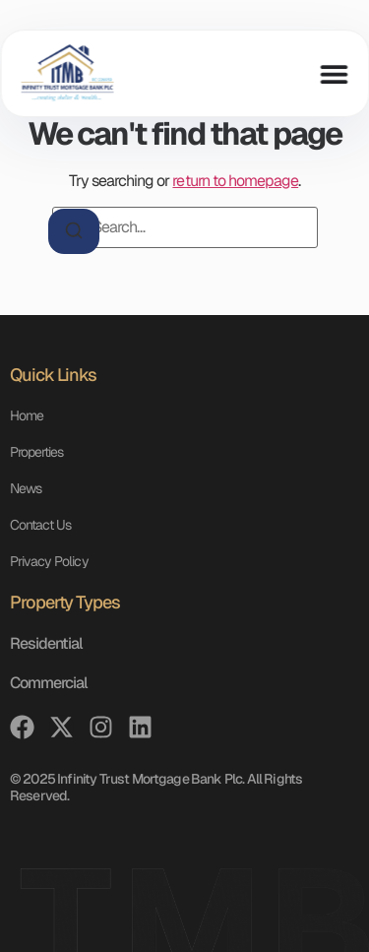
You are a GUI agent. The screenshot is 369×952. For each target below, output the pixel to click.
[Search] (73, 231)
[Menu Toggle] (333, 74)
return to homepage (235, 180)
